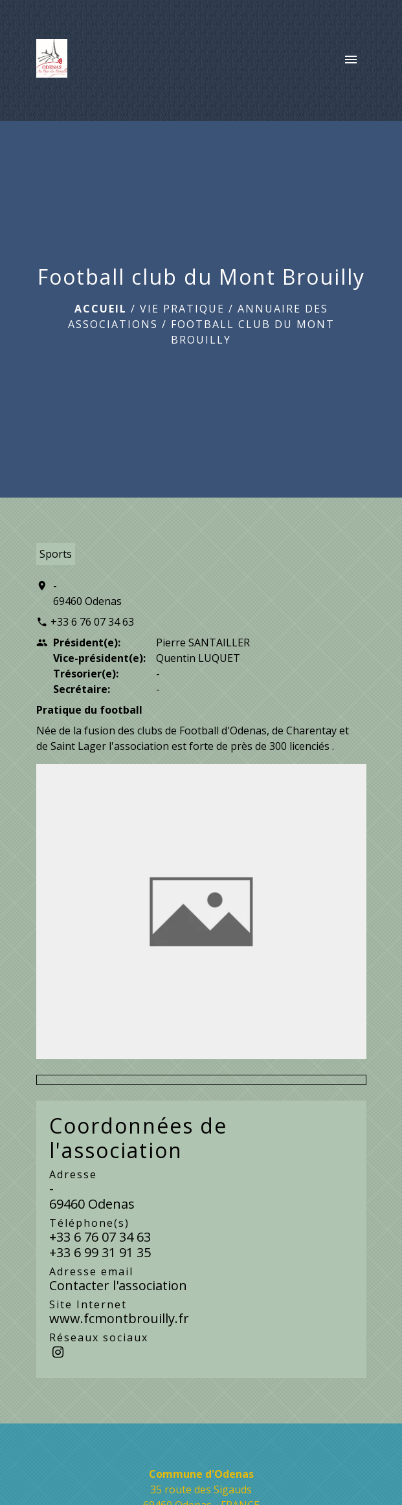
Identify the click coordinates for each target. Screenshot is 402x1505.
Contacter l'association (118, 1285)
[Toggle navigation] (350, 61)
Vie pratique (182, 309)
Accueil (100, 309)
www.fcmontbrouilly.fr (119, 1318)
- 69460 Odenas (87, 593)
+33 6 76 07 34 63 (92, 622)
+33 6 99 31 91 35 (100, 1252)
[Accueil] (52, 61)
